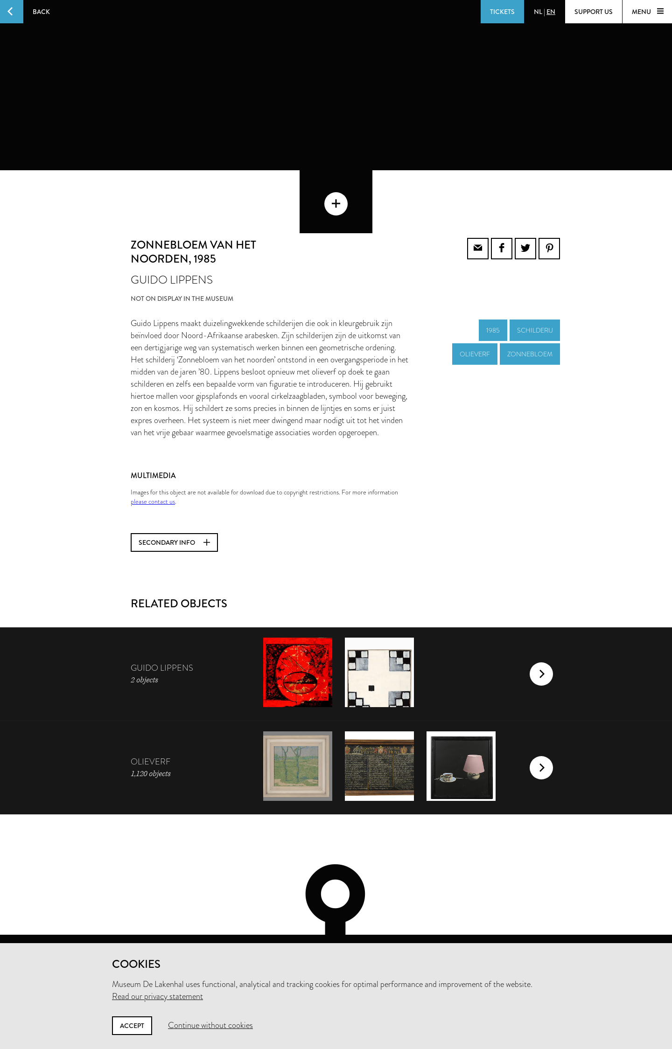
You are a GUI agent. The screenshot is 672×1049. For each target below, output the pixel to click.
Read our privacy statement (157, 996)
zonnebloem (530, 309)
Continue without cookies (210, 1025)
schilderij (535, 286)
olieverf (475, 309)
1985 (493, 286)
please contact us (153, 457)
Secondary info (174, 498)
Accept (132, 1025)
